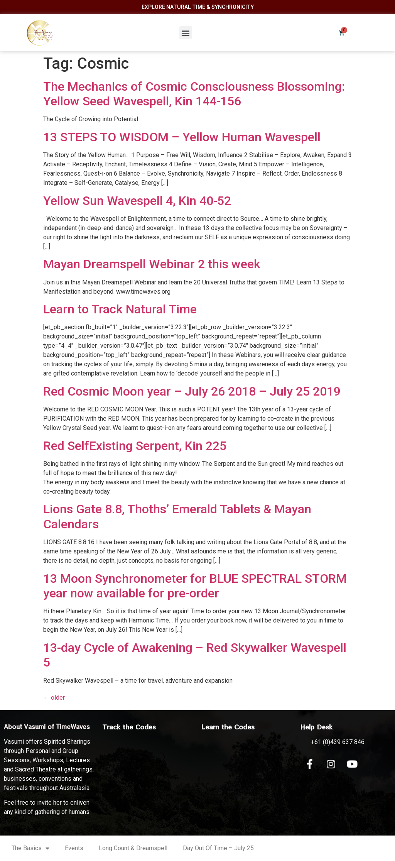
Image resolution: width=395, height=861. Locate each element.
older (54, 697)
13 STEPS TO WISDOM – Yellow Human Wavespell (182, 137)
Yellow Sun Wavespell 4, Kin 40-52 (137, 200)
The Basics (30, 848)
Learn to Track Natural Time (120, 309)
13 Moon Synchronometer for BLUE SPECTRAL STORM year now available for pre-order (195, 586)
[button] (185, 32)
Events (74, 848)
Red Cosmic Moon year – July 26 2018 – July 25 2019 (192, 391)
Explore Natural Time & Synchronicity (198, 7)
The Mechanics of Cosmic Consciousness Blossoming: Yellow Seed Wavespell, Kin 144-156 (194, 93)
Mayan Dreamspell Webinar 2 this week (151, 264)
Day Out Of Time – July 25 (218, 848)
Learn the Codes (228, 726)
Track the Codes (129, 726)
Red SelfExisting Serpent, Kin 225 (134, 445)
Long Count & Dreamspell (133, 848)
